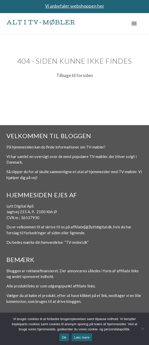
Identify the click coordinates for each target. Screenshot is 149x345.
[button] (134, 23)
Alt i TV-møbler (40, 23)
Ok (64, 337)
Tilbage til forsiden (74, 75)
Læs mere (82, 337)
